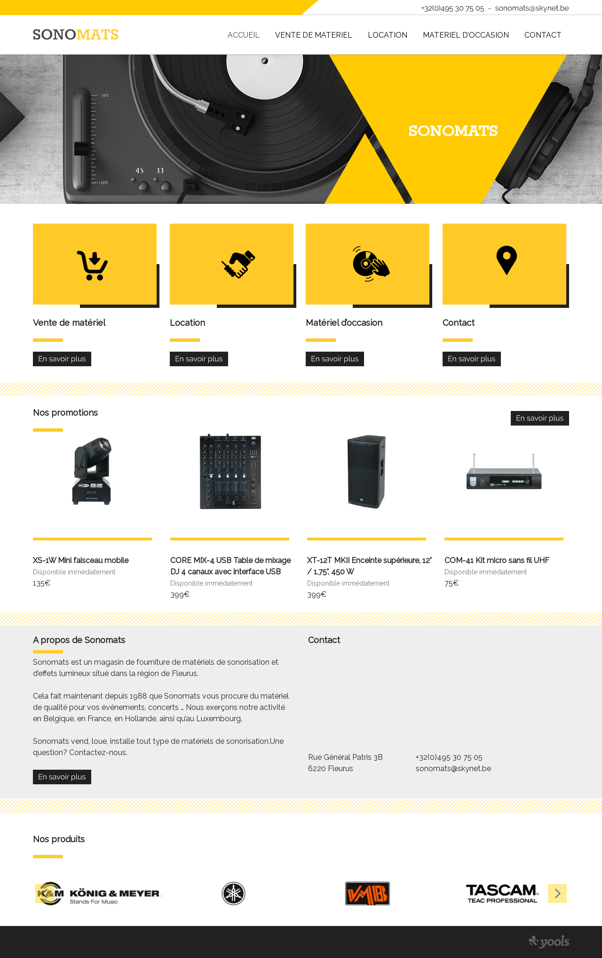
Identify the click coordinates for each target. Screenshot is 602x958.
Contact (543, 35)
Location (387, 35)
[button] (44, 893)
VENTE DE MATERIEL (313, 35)
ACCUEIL (244, 35)
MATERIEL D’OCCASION (466, 35)
